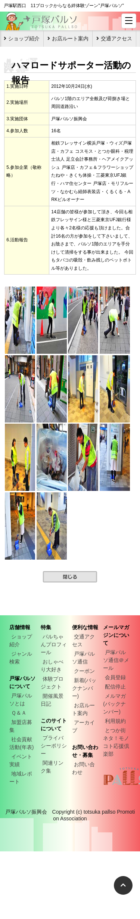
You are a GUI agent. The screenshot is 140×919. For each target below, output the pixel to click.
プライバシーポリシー (54, 745)
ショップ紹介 (24, 38)
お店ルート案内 (70, 38)
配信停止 (115, 687)
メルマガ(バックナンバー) (114, 704)
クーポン (84, 671)
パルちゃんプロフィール (54, 644)
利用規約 (115, 721)
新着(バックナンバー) (84, 688)
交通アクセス (116, 38)
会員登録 (115, 677)
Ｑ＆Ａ (19, 713)
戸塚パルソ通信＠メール (116, 660)
